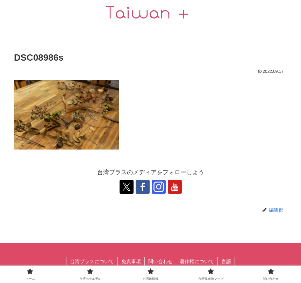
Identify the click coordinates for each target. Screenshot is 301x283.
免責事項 (131, 261)
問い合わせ (160, 261)
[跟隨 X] (127, 187)
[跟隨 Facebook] (143, 187)
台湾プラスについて (92, 261)
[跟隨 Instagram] (159, 187)
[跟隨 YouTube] (175, 187)
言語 (226, 261)
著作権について (197, 261)
